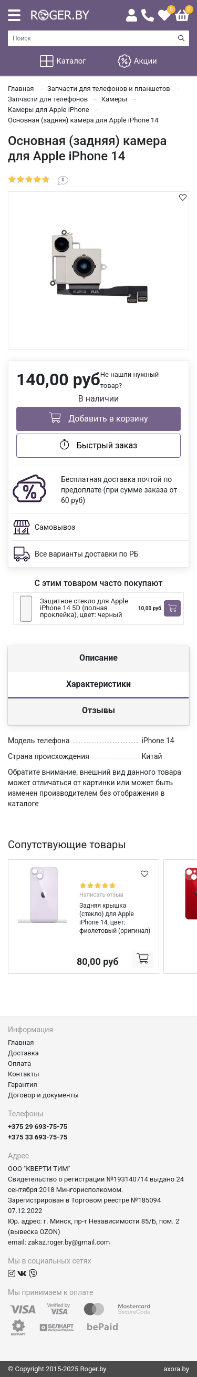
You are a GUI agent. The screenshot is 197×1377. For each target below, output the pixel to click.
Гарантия (22, 1084)
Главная (21, 1042)
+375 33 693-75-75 (37, 1137)
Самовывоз (55, 527)
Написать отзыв (101, 894)
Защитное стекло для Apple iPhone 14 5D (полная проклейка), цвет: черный (84, 608)
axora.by (176, 1369)
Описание (98, 658)
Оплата (19, 1063)
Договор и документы (43, 1095)
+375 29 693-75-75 (37, 1127)
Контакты (23, 1074)
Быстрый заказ (98, 444)
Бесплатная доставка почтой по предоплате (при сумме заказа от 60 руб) (119, 490)
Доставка (23, 1053)
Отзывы (98, 710)
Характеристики (98, 684)
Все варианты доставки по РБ (87, 554)
